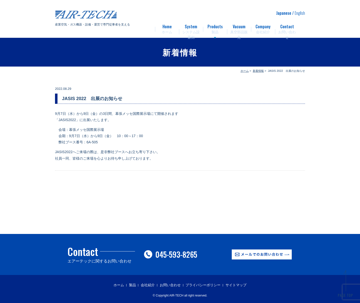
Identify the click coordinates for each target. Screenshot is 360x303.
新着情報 (258, 70)
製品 (215, 28)
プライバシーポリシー (203, 285)
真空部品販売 (239, 28)
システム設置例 (191, 28)
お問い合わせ (287, 28)
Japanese (283, 13)
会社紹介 (263, 28)
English (300, 13)
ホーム (167, 28)
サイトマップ (236, 285)
